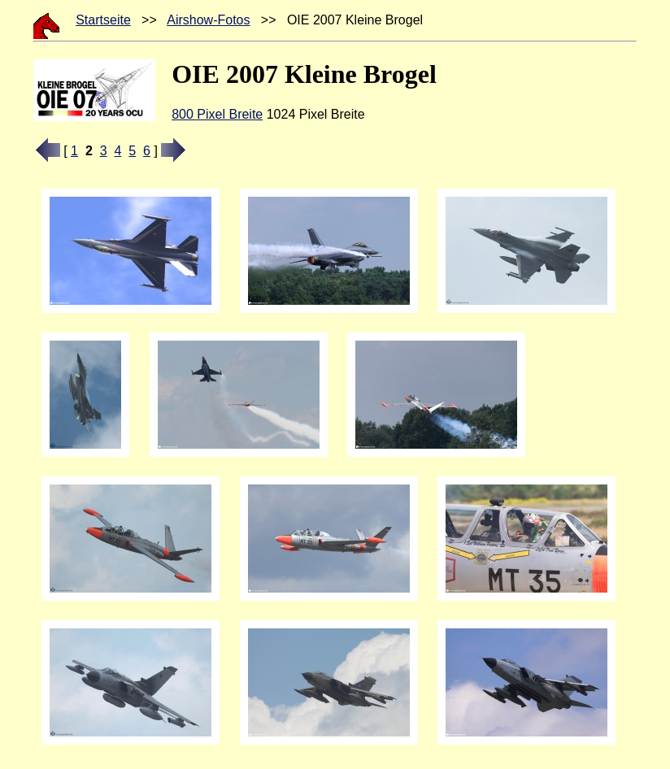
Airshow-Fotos (208, 20)
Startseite (103, 20)
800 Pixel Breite (217, 114)
